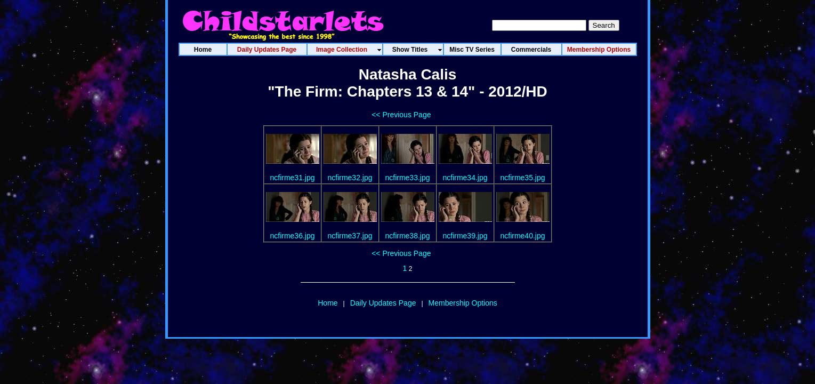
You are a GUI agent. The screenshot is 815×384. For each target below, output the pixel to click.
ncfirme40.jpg (522, 235)
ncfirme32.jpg (349, 177)
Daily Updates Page (383, 303)
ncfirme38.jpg (407, 235)
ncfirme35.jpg (522, 177)
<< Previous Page (401, 114)
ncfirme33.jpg (407, 177)
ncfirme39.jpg (464, 235)
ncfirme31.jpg (292, 177)
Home (327, 303)
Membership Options (463, 303)
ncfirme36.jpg (292, 235)
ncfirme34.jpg (464, 177)
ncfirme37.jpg (349, 235)
